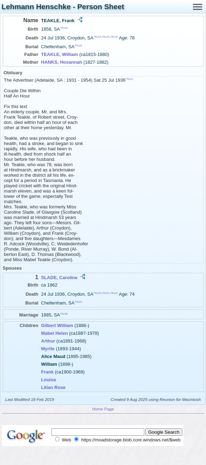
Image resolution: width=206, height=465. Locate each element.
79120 (97, 292)
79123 (64, 28)
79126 (64, 313)
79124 (97, 36)
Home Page (103, 409)
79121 (106, 292)
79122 (114, 36)
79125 (106, 36)
